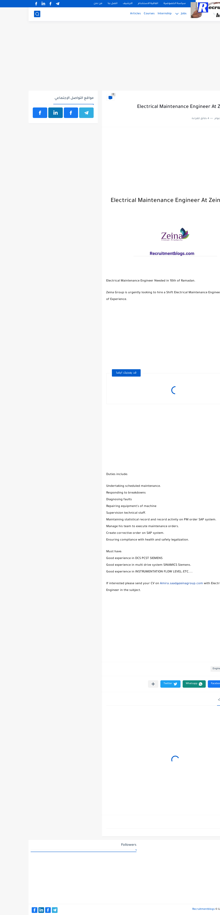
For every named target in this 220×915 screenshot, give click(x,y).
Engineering (206, 97)
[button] (190, 684)
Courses (120, 13)
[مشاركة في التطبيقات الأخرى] (124, 684)
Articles (107, 13)
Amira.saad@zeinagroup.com (152, 583)
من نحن (69, 3)
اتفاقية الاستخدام (119, 3)
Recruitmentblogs (175, 909)
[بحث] (8, 14)
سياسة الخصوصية (146, 3)
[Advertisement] (110, 58)
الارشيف (99, 3)
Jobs (155, 13)
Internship (136, 13)
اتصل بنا (84, 3)
